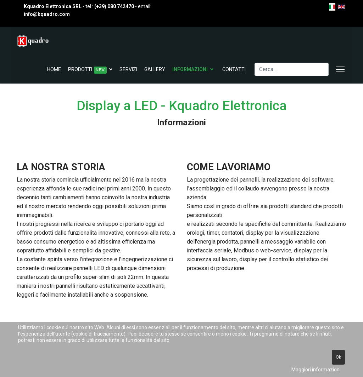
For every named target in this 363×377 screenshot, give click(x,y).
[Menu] (340, 69)
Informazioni (190, 69)
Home (54, 69)
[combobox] (292, 69)
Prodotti (87, 70)
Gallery (154, 69)
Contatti (234, 69)
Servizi (128, 69)
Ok (338, 357)
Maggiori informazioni (316, 369)
